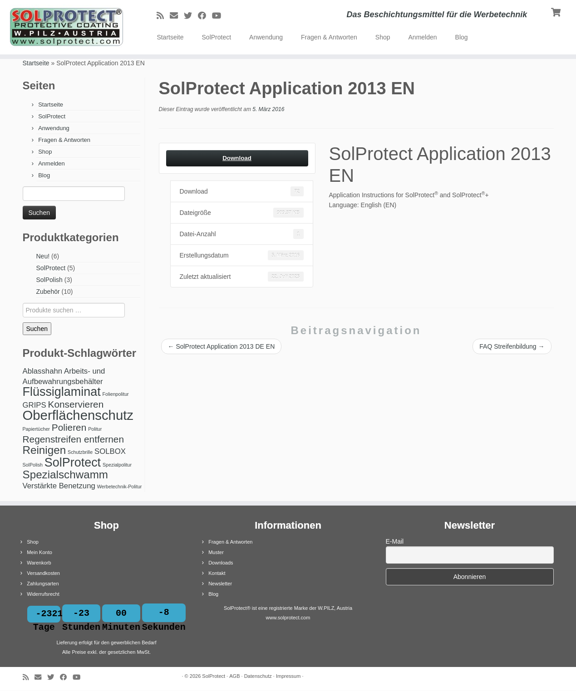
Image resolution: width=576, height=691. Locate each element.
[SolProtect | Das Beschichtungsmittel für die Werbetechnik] (66, 27)
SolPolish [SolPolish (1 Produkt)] (33, 464)
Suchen (37, 328)
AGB (234, 676)
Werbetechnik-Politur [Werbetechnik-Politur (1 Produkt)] (119, 486)
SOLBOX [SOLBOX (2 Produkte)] (110, 451)
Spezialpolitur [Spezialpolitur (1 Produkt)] (117, 464)
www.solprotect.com (288, 617)
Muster (216, 552)
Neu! (43, 256)
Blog (461, 37)
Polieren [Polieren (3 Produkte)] (69, 427)
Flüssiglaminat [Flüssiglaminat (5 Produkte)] (62, 392)
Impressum (288, 676)
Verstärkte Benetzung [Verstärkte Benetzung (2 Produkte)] (59, 486)
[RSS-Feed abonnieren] (163, 15)
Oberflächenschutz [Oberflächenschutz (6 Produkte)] (78, 415)
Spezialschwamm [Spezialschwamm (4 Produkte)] (65, 474)
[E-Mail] (177, 15)
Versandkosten (43, 573)
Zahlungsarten (43, 583)
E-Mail (395, 541)
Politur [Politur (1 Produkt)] (95, 429)
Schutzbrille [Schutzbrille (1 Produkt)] (80, 452)
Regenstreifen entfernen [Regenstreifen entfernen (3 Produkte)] (73, 439)
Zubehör (48, 291)
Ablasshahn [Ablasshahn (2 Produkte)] (43, 371)
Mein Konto (39, 552)
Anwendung (266, 37)
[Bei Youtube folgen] (219, 15)
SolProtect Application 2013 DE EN (221, 346)
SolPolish (49, 279)
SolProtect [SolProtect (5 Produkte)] (72, 462)
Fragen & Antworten (329, 37)
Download (236, 158)
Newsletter (220, 583)
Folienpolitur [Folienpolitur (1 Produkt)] (116, 394)
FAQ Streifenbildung (511, 346)
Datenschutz (258, 676)
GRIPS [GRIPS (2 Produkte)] (34, 405)
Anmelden (423, 37)
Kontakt (216, 573)
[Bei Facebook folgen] (205, 15)
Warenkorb (39, 562)
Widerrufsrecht (43, 594)
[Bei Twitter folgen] (191, 15)
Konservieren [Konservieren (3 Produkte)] (76, 404)
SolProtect (216, 37)
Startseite (170, 37)
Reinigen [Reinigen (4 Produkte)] (44, 450)
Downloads (220, 562)
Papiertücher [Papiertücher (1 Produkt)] (36, 429)
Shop (382, 37)
